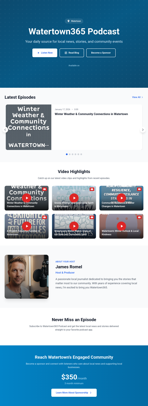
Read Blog (71, 52)
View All (137, 97)
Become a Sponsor (101, 52)
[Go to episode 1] (67, 154)
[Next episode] (143, 130)
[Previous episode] (5, 130)
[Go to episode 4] (75, 154)
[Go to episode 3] (72, 154)
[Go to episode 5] (78, 154)
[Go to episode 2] (70, 154)
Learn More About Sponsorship (74, 392)
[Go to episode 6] (81, 154)
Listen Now (45, 52)
